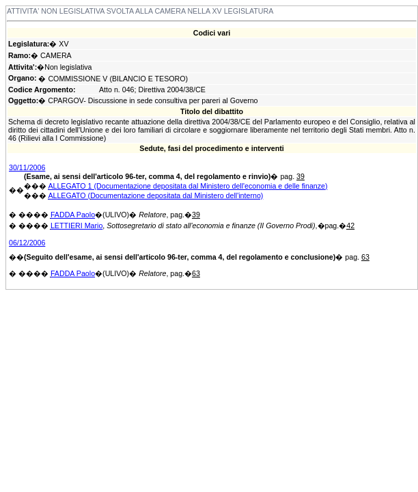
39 (300, 176)
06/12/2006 (27, 242)
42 (350, 225)
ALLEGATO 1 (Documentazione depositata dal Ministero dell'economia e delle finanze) (187, 186)
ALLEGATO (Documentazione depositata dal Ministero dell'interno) (155, 195)
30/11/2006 (27, 167)
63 (365, 257)
